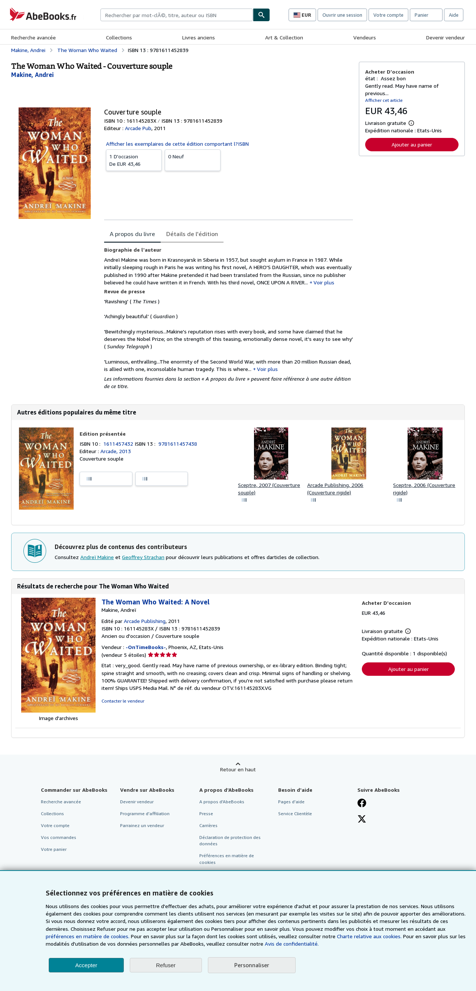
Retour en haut (238, 769)
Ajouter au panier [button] (412, 144)
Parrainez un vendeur (142, 825)
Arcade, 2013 (115, 451)
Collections (119, 37)
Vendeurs (364, 37)
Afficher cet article (384, 100)
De (133, 160)
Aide (454, 15)
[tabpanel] (228, 318)
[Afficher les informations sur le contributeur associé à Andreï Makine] (32, 74)
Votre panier (54, 849)
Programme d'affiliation (145, 813)
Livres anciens (198, 37)
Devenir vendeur (445, 37)
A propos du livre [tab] (132, 234)
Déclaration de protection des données (230, 840)
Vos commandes (58, 837)
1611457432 (119, 443)
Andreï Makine (97, 557)
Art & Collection (284, 37)
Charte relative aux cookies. (370, 936)
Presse (206, 813)
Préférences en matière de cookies (226, 859)
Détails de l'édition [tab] (192, 234)
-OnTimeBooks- (146, 647)
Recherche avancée (33, 37)
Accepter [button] (86, 965)
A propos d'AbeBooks (221, 801)
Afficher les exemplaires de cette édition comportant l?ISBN (177, 144)
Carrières (208, 825)
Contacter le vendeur (123, 701)
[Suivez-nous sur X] (361, 820)
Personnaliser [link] (251, 965)
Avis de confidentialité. (292, 943)
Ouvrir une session (342, 15)
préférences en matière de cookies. (87, 936)
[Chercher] (261, 15)
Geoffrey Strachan (143, 557)
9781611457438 (177, 443)
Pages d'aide (291, 801)
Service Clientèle (295, 813)
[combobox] (176, 15)
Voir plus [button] (323, 282)
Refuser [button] (166, 965)
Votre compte (388, 15)
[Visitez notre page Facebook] (361, 804)
